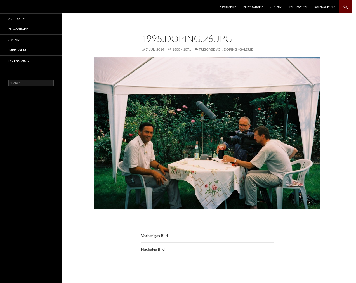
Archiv (276, 6)
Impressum (298, 6)
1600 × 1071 (181, 49)
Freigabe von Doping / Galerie (226, 49)
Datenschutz (324, 6)
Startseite (228, 6)
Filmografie (253, 6)
